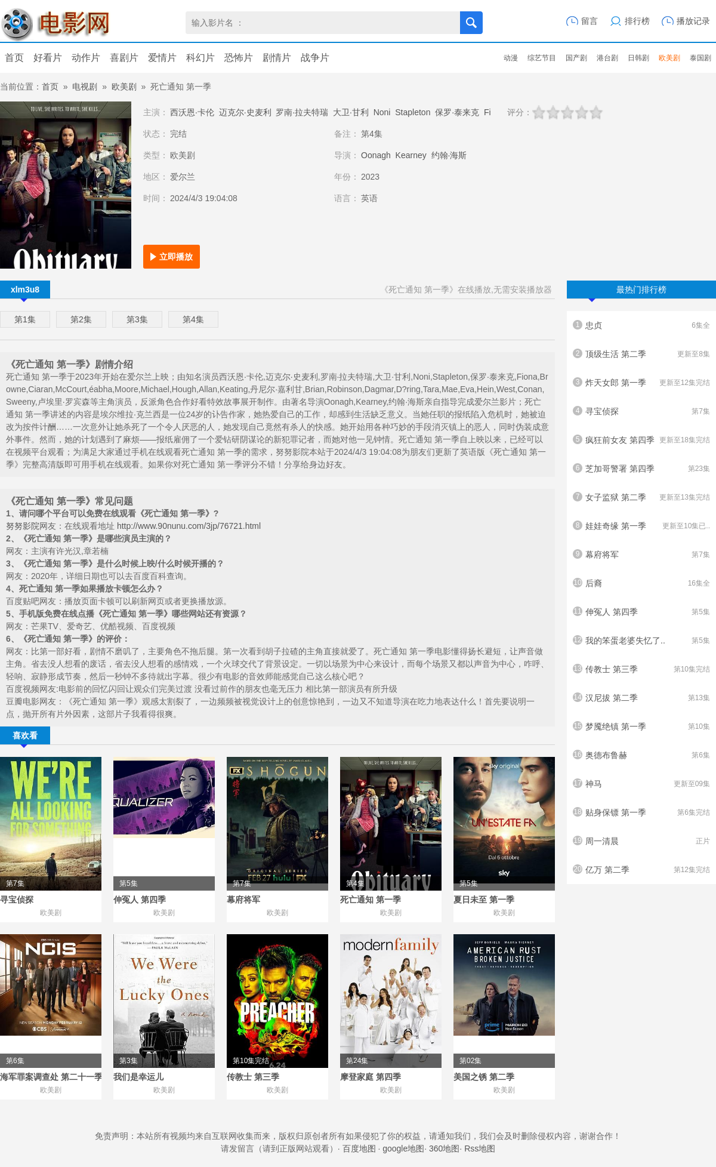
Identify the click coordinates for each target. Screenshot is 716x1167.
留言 (589, 21)
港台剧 (607, 58)
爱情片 (162, 58)
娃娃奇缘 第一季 (641, 526)
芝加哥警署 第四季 (641, 468)
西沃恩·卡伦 (192, 112)
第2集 (81, 319)
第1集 (25, 319)
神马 (641, 783)
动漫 (511, 58)
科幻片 (200, 58)
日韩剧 (638, 58)
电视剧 (84, 86)
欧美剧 (669, 58)
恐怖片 (238, 58)
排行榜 (637, 21)
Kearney (411, 155)
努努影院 (22, 526)
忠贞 (641, 325)
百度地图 (359, 1148)
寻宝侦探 (641, 411)
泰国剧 (700, 58)
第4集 (193, 319)
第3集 (137, 319)
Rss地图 (479, 1148)
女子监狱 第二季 (641, 497)
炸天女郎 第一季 (641, 382)
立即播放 (176, 256)
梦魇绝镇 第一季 (641, 726)
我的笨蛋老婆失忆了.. (641, 640)
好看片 (47, 58)
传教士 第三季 (641, 669)
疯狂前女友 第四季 (641, 440)
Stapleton (412, 112)
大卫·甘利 (351, 112)
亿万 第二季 (641, 869)
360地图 (444, 1148)
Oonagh (376, 155)
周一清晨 (641, 841)
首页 (14, 58)
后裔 (641, 583)
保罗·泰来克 (457, 112)
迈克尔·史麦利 (245, 112)
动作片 (86, 58)
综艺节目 (541, 58)
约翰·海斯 (449, 155)
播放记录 (693, 21)
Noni (382, 112)
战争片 (315, 58)
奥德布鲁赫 (641, 755)
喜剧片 (124, 58)
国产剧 (576, 58)
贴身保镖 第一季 (641, 812)
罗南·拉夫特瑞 (302, 112)
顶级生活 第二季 (641, 354)
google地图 (403, 1148)
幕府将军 (641, 554)
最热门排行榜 (627, 291)
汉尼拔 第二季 (641, 697)
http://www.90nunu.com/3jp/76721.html (189, 526)
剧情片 (277, 58)
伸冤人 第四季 (641, 612)
